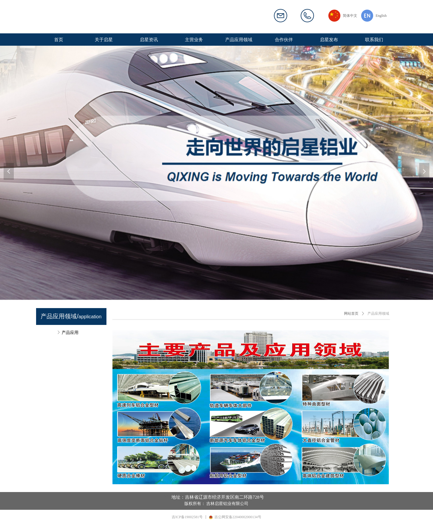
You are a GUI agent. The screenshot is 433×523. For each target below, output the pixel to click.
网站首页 (351, 313)
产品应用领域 (378, 313)
